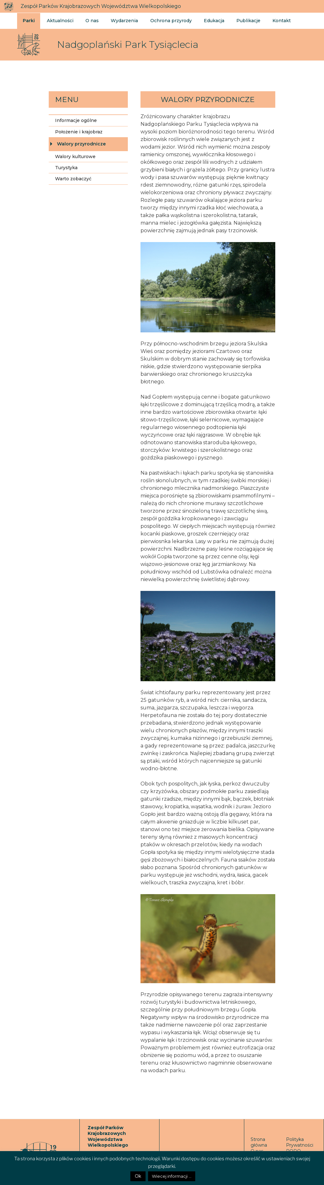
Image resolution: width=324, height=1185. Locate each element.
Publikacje (242, 20)
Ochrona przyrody (167, 20)
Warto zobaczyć (73, 179)
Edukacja (209, 20)
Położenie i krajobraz (79, 132)
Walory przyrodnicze (81, 144)
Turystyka (66, 167)
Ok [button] (138, 1176)
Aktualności (59, 20)
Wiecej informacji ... (171, 1176)
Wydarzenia (122, 20)
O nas (90, 20)
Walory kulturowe (75, 156)
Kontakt (274, 20)
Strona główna (259, 1142)
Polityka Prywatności (299, 1142)
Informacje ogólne (76, 120)
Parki (29, 20)
